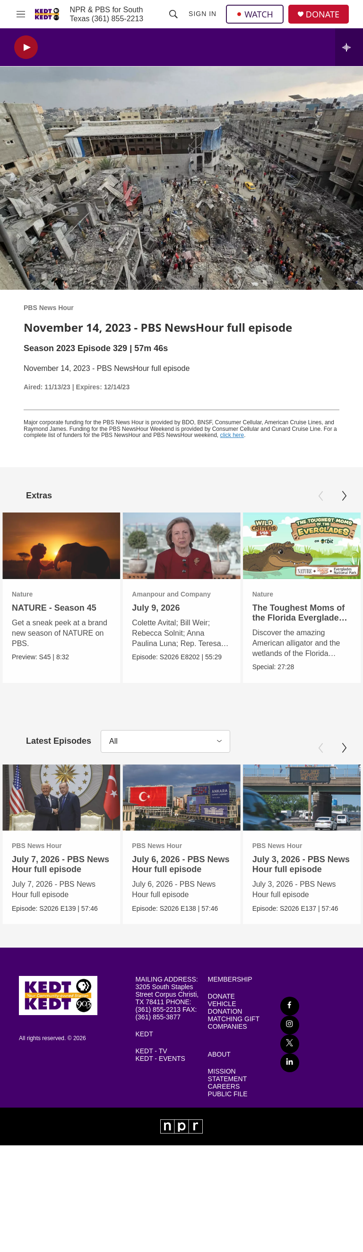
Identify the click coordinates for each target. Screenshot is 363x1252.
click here (232, 435)
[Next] (344, 496)
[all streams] (349, 47)
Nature (22, 594)
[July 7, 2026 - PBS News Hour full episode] (61, 797)
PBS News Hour (49, 307)
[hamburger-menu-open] (21, 14)
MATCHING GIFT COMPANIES (233, 1022)
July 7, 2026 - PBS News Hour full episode (60, 864)
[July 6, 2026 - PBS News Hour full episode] (181, 797)
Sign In (202, 13)
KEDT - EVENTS (160, 1058)
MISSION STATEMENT (227, 1075)
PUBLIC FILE (228, 1093)
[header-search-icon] (173, 14)
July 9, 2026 (138, 608)
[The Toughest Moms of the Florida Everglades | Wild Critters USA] (290, 546)
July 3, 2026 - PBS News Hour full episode (300, 864)
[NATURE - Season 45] (61, 546)
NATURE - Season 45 (54, 608)
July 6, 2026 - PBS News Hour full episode (180, 864)
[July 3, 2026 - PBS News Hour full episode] (301, 797)
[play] (26, 47)
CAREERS (224, 1086)
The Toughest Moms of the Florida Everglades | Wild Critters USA (289, 617)
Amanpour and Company (153, 594)
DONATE (322, 14)
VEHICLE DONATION (225, 1007)
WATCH (254, 14)
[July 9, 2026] (163, 546)
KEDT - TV (151, 1050)
